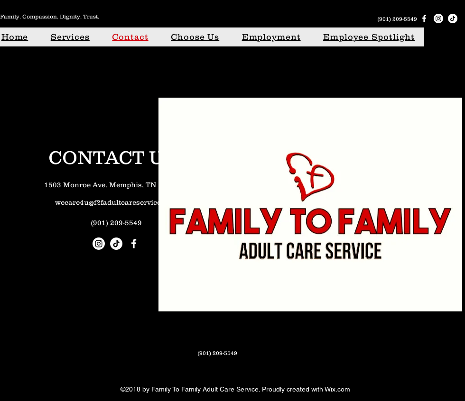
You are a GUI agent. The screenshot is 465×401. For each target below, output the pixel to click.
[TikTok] (452, 18)
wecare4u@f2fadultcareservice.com (116, 202)
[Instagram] (438, 18)
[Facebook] (424, 18)
